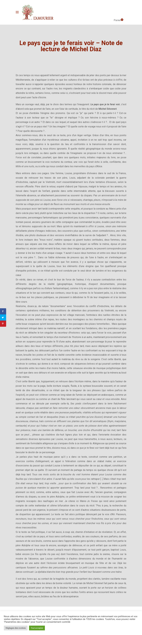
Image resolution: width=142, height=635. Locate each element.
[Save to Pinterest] (3, 324)
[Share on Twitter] (3, 317)
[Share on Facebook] (3, 311)
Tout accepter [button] (37, 628)
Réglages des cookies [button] (16, 628)
